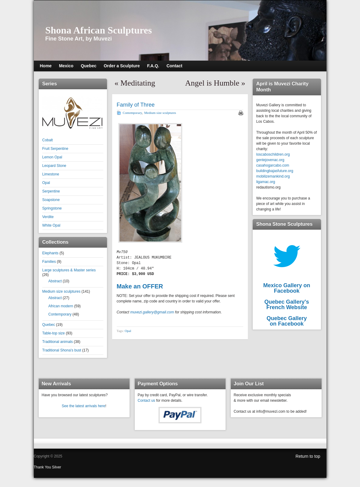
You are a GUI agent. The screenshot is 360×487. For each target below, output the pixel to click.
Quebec (48, 325)
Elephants (50, 253)
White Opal (51, 225)
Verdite (48, 217)
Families (49, 261)
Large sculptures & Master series (69, 270)
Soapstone (51, 200)
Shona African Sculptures (98, 30)
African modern (60, 306)
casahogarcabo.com (272, 165)
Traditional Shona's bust (61, 350)
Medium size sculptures (61, 291)
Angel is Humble (212, 83)
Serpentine (51, 191)
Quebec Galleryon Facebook (286, 321)
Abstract (55, 281)
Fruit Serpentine (55, 148)
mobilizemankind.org (273, 176)
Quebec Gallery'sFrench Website (286, 304)
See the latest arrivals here (83, 406)
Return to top (308, 456)
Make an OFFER (140, 286)
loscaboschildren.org (273, 154)
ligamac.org (265, 182)
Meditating (137, 83)
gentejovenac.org (270, 160)
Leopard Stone (54, 166)
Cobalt (47, 140)
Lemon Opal (52, 157)
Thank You (43, 467)
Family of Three (136, 105)
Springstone (52, 208)
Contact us (146, 400)
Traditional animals (57, 342)
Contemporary (60, 314)
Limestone (50, 174)
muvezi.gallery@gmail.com (152, 312)
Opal (46, 183)
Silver (56, 467)
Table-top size (53, 333)
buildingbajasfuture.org (274, 171)
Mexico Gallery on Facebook (286, 288)
